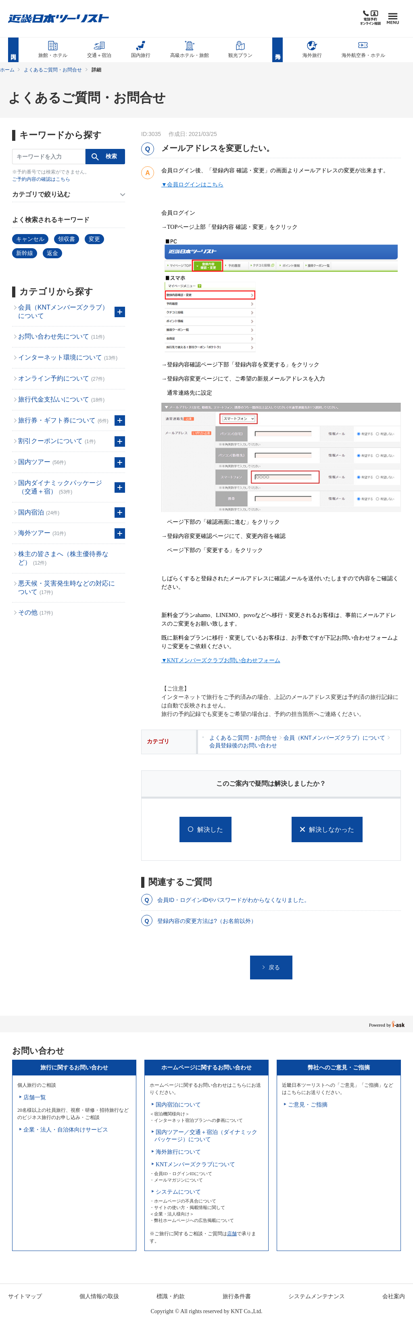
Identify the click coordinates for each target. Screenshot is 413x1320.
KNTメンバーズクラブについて (195, 1164)
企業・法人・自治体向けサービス (65, 1130)
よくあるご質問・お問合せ (53, 70)
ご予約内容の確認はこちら (41, 179)
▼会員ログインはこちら (192, 185)
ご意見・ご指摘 (307, 1105)
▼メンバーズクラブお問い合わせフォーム (220, 660)
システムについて (178, 1192)
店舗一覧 (34, 1097)
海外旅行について (178, 1152)
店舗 (232, 1233)
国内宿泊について (178, 1105)
